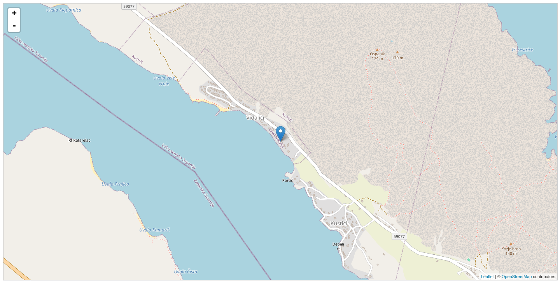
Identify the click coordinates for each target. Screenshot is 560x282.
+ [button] (14, 14)
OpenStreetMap (517, 276)
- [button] (14, 26)
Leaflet (487, 276)
